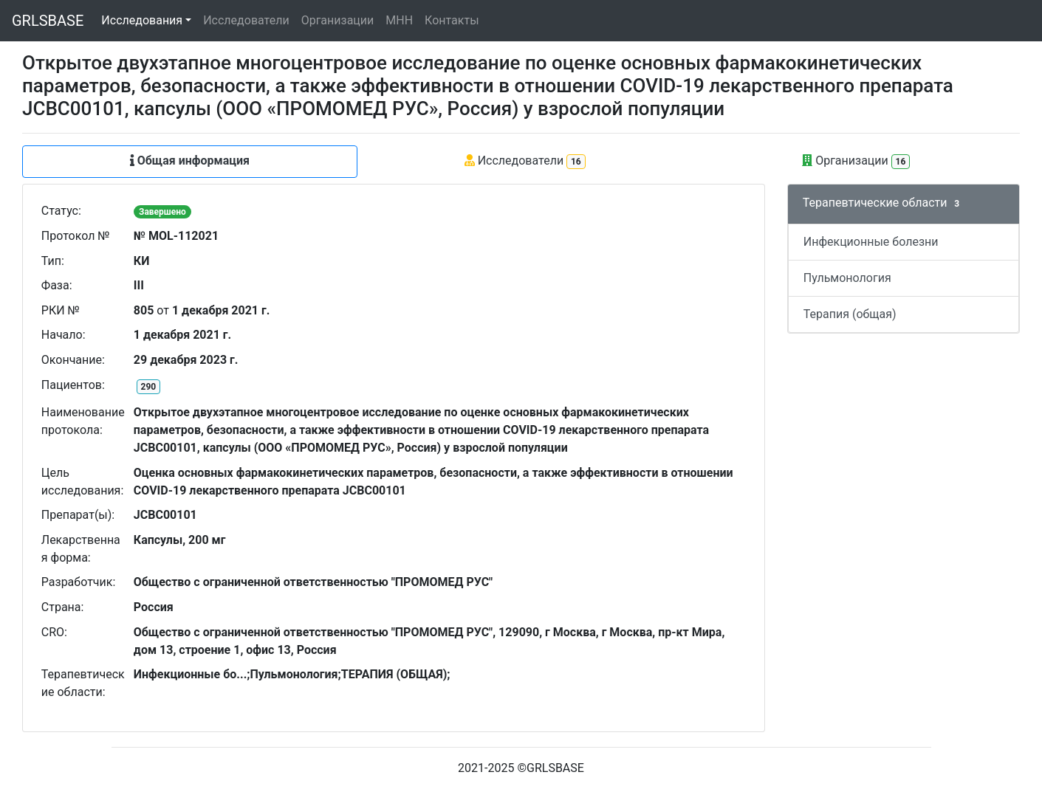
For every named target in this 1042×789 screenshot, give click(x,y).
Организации (337, 20)
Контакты (452, 20)
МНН (399, 20)
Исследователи (246, 20)
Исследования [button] (141, 20)
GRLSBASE (47, 21)
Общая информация (190, 161)
